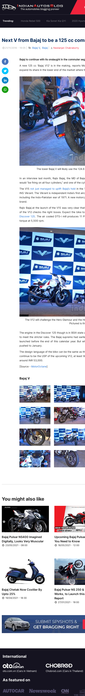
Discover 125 (27, 216)
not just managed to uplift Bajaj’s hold (52, 188)
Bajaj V (36, 47)
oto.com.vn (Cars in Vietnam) (20, 670)
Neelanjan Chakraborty (64, 47)
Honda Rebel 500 (30, 20)
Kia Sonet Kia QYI (56, 20)
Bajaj (45, 47)
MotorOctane (39, 366)
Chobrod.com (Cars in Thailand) (64, 670)
